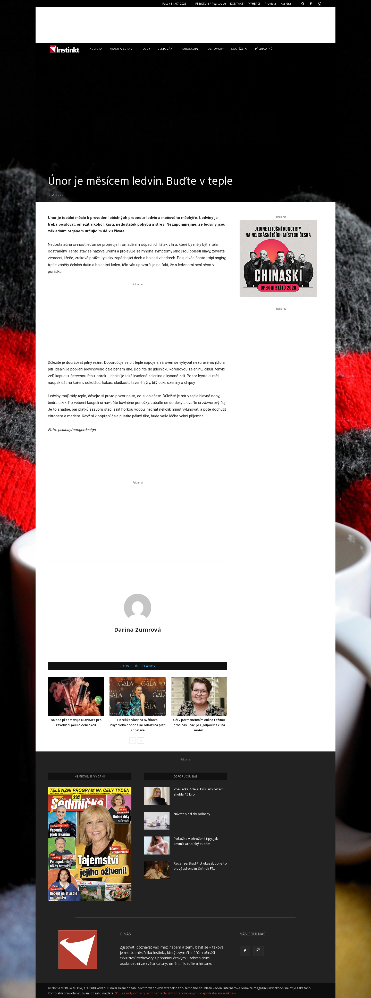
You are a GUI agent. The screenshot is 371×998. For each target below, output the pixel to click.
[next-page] (141, 740)
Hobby (145, 49)
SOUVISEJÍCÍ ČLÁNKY (138, 666)
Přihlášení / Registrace (210, 3)
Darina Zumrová (137, 629)
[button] (303, 3)
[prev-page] (132, 740)
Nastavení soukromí (222, 993)
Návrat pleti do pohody (192, 814)
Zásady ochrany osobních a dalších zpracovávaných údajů (164, 993)
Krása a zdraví (121, 49)
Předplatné (263, 49)
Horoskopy (189, 49)
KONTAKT (236, 3)
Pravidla (270, 3)
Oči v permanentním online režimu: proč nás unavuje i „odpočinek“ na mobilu (199, 725)
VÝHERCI (254, 3)
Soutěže (239, 49)
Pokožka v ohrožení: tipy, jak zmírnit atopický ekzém (196, 841)
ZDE (117, 993)
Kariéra (286, 3)
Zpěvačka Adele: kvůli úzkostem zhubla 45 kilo (199, 792)
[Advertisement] (185, 25)
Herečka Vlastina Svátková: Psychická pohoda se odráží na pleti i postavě (137, 725)
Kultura (96, 49)
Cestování (165, 49)
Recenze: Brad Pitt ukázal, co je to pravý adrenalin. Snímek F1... (200, 866)
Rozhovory (215, 49)
